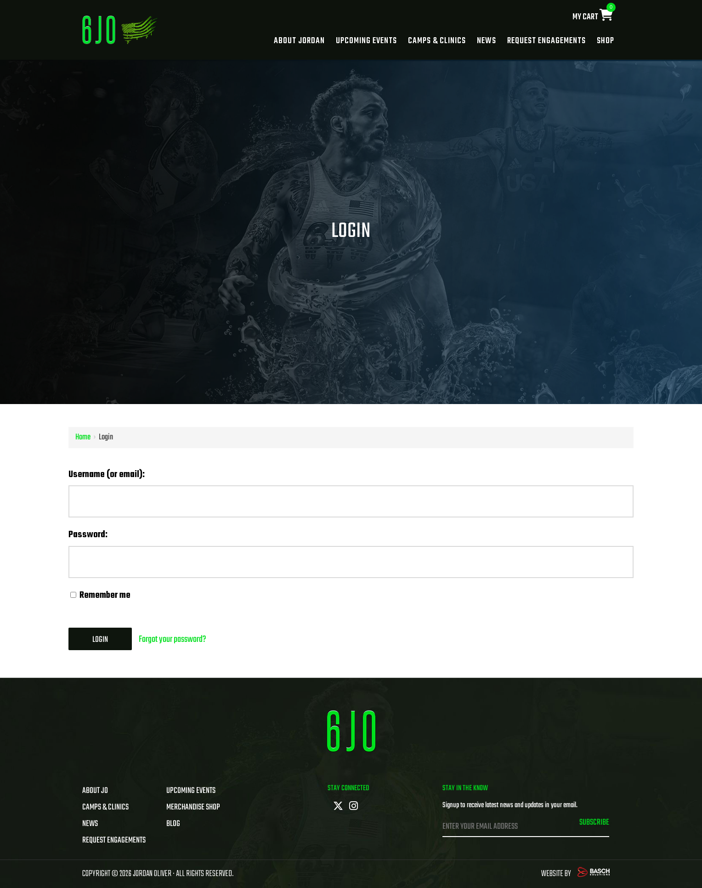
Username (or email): (106, 474)
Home (83, 437)
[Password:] (351, 562)
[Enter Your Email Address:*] (500, 826)
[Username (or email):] (351, 501)
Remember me (100, 595)
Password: (88, 535)
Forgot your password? (172, 639)
